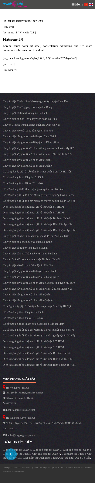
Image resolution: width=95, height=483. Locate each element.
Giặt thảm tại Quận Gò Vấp (74, 457)
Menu (77, 4)
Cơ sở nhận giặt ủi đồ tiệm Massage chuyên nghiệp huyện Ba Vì (38, 195)
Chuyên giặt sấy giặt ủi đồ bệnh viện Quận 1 (28, 159)
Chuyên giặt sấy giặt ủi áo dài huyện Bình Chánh (29, 136)
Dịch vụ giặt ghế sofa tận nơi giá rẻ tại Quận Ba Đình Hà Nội (37, 218)
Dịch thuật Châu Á (58, 468)
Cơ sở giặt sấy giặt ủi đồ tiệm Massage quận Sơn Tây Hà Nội (37, 171)
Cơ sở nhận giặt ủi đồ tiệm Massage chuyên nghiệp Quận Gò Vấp (39, 200)
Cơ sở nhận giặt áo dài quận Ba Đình (23, 177)
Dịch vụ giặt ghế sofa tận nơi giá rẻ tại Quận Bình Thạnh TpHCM (39, 230)
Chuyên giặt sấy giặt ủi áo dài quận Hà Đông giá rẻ (31, 142)
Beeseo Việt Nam (31, 468)
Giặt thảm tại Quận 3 (74, 453)
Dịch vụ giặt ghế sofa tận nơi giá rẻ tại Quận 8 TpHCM (33, 206)
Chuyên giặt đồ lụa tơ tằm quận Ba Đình (25, 113)
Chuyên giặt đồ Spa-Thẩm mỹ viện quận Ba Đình (30, 118)
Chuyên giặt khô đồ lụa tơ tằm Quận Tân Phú (28, 130)
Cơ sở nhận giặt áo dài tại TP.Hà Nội (23, 183)
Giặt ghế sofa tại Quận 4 (46, 453)
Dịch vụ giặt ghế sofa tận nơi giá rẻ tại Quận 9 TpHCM (33, 212)
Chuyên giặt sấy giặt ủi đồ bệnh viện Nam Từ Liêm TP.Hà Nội (37, 154)
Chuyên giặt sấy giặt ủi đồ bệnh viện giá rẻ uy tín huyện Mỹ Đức (39, 148)
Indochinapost (19, 472)
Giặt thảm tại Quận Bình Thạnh (40, 457)
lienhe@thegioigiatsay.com (19, 409)
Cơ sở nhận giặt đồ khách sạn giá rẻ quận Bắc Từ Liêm (33, 189)
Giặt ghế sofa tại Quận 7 (47, 449)
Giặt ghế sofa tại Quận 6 (77, 449)
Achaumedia (87, 468)
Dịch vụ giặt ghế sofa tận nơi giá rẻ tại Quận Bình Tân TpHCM (38, 224)
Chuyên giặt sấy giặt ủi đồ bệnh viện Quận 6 (28, 165)
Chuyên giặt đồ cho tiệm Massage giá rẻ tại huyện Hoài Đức (36, 101)
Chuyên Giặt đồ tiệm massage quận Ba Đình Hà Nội (31, 124)
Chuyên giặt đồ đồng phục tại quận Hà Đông (27, 107)
